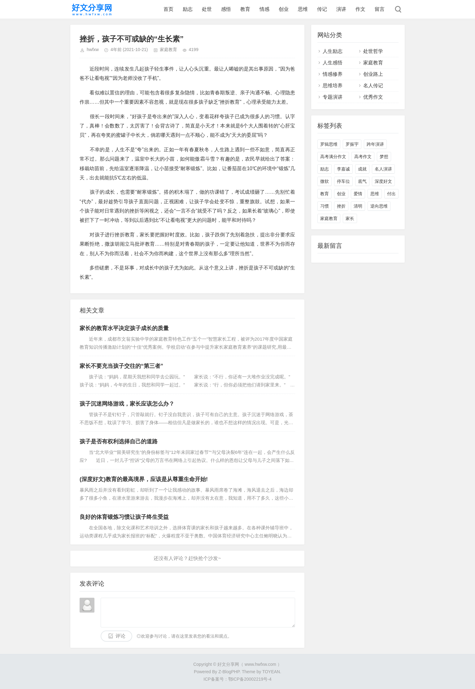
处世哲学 (373, 51)
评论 (120, 636)
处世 (207, 9)
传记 (322, 9)
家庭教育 (168, 49)
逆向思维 (379, 206)
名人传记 (373, 85)
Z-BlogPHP (228, 671)
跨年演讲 (375, 144)
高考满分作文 (333, 156)
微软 (324, 181)
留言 (380, 9)
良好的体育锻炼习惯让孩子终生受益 (124, 517)
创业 (284, 9)
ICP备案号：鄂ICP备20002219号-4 (237, 679)
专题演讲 (332, 97)
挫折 (341, 206)
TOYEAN (271, 671)
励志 (188, 9)
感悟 (226, 9)
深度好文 (383, 181)
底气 (362, 181)
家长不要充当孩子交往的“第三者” (121, 366)
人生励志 (332, 51)
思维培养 (332, 85)
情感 (264, 9)
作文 (360, 9)
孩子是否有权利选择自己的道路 (119, 441)
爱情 (358, 193)
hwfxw (93, 49)
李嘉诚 (343, 168)
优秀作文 (373, 97)
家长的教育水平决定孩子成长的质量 (124, 328)
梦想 (384, 156)
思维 (303, 9)
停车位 (343, 181)
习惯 (324, 206)
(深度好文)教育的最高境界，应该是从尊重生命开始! (144, 479)
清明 (358, 206)
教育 (245, 9)
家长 (350, 218)
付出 (391, 193)
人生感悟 (332, 62)
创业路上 (373, 74)
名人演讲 (383, 168)
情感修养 (332, 74)
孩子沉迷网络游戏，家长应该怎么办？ (127, 404)
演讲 (341, 9)
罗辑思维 (329, 144)
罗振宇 (352, 144)
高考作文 (363, 156)
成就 (362, 168)
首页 (168, 9)
